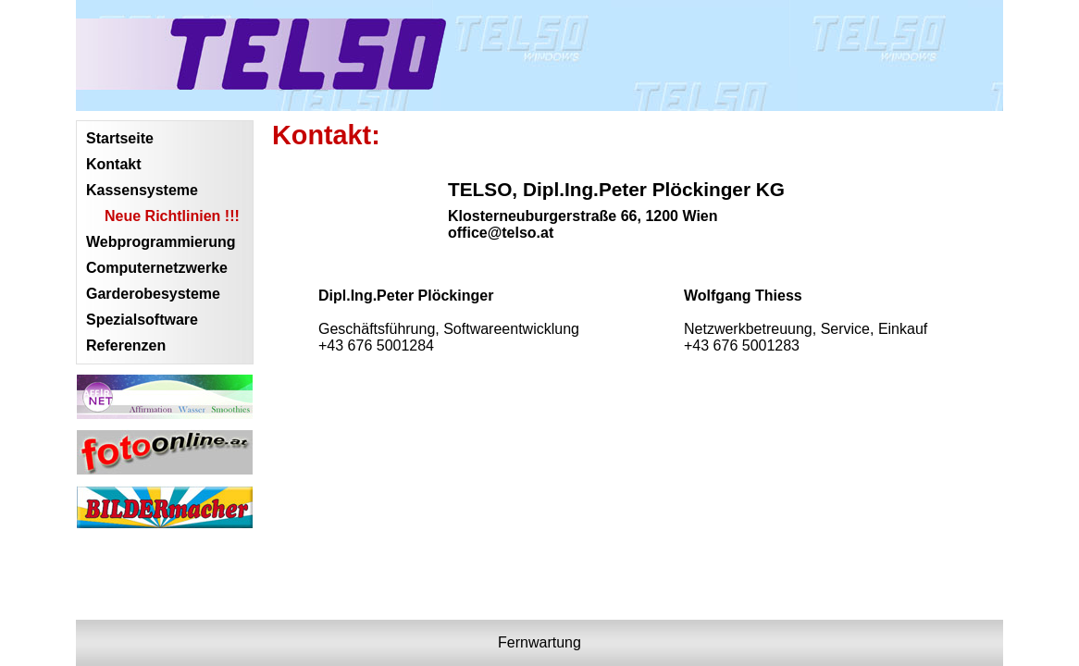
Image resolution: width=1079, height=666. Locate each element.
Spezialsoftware (142, 319)
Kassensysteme (142, 190)
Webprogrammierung (161, 242)
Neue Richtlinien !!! (172, 216)
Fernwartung (539, 642)
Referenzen (126, 345)
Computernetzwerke (157, 268)
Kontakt (114, 164)
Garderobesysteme (153, 294)
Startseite (120, 138)
